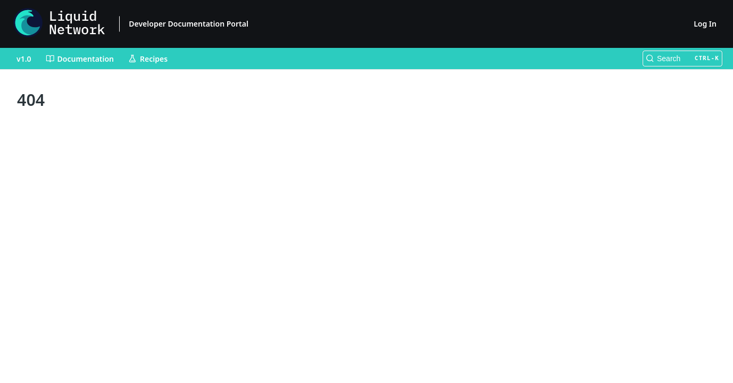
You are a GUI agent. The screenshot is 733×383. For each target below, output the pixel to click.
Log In (705, 24)
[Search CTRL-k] (682, 58)
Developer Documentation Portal (188, 24)
